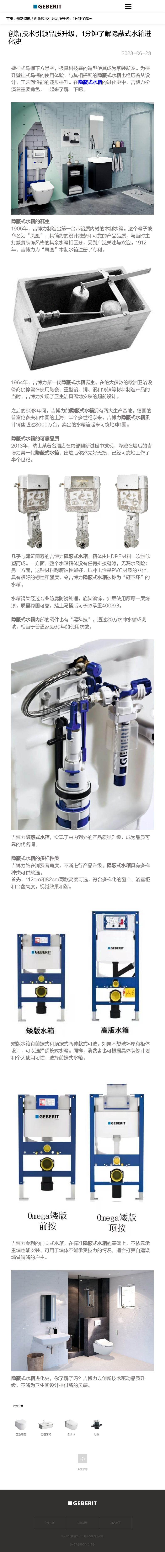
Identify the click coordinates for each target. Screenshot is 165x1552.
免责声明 (50, 1522)
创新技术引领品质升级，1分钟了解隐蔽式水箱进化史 (75, 19)
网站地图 (115, 1522)
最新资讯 (23, 19)
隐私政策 (82, 1522)
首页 (9, 19)
